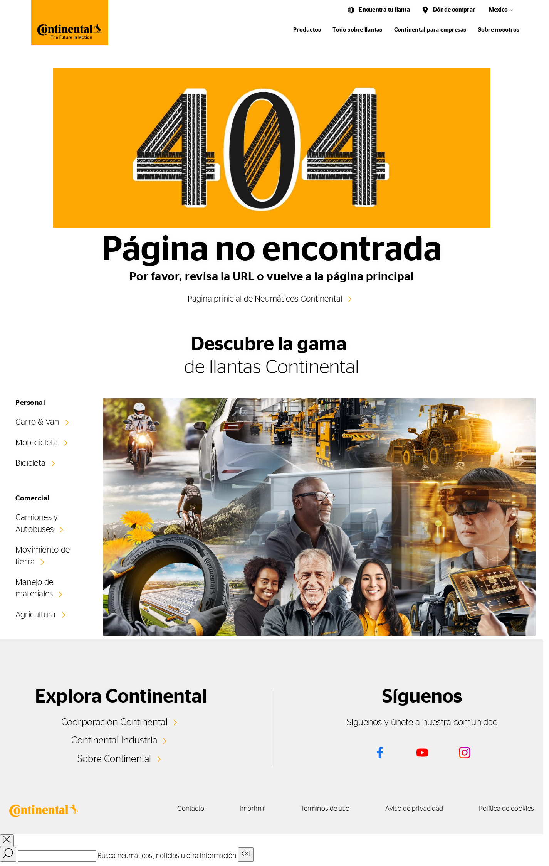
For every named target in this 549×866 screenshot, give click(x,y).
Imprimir (243, 808)
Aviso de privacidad (411, 808)
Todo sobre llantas (357, 30)
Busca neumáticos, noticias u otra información (166, 855)
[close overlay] (7, 840)
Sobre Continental (114, 758)
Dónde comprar (454, 10)
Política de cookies (506, 808)
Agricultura (35, 614)
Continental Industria (114, 740)
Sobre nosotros (498, 30)
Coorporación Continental (114, 722)
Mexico (498, 10)
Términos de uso (319, 808)
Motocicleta (36, 442)
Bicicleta (30, 463)
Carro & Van (37, 422)
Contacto (178, 808)
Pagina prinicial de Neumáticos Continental (264, 299)
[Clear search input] (246, 854)
